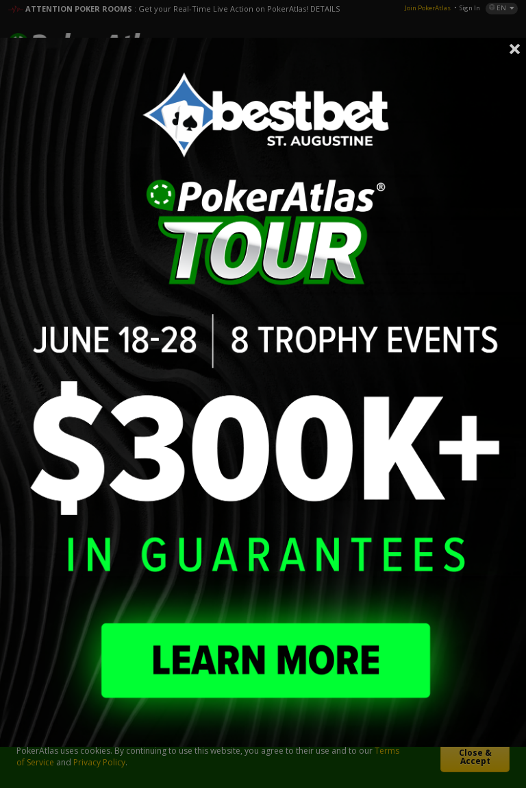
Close (515, 49)
